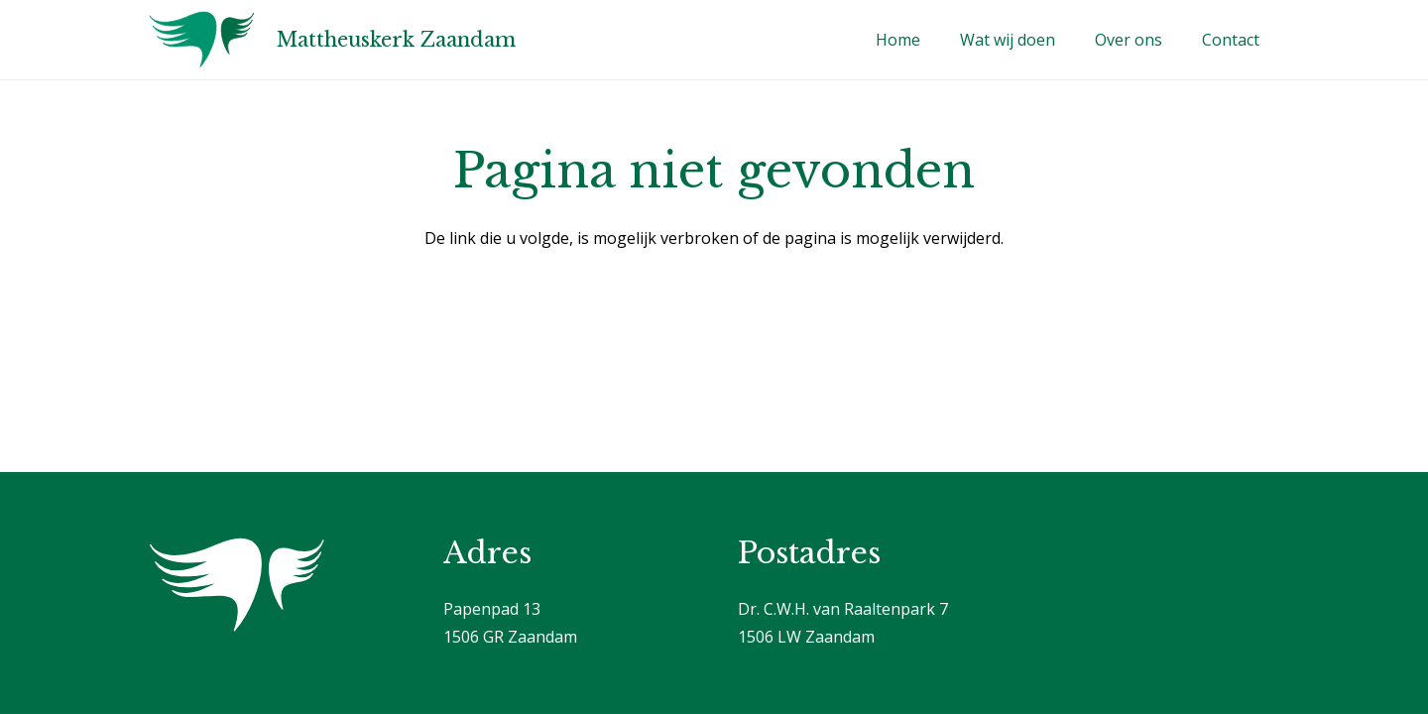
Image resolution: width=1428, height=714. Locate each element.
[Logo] (202, 39)
